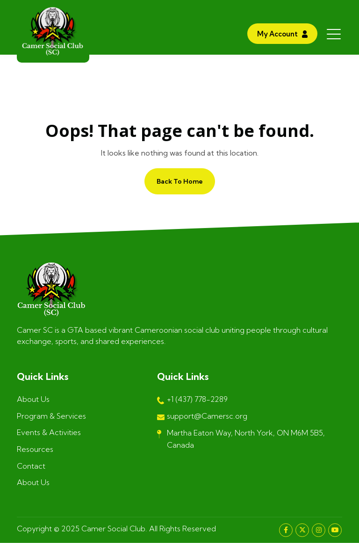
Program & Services (51, 416)
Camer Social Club (113, 528)
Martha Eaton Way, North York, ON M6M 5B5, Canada (241, 439)
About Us (33, 399)
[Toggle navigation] (334, 33)
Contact (31, 466)
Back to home (180, 181)
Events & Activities (49, 432)
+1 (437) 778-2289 (192, 400)
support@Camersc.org (202, 416)
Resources (35, 449)
